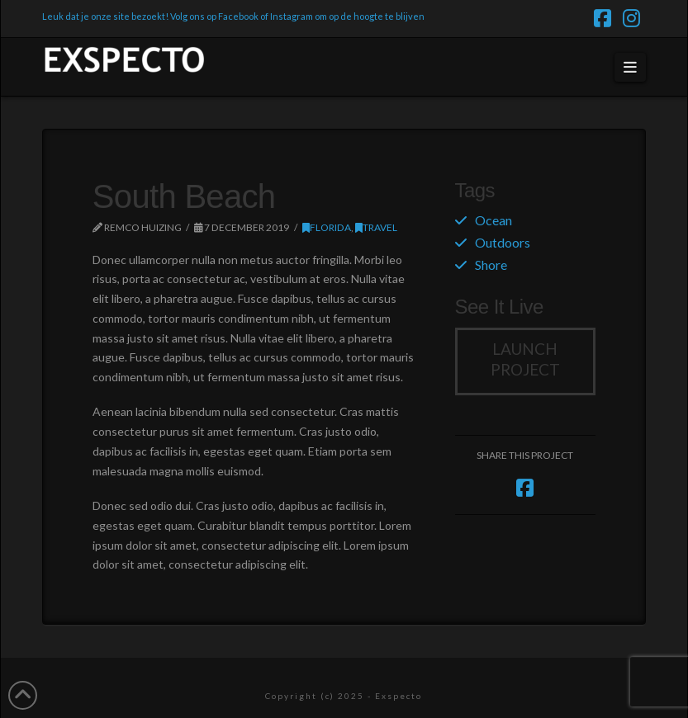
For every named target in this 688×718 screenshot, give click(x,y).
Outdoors (502, 242)
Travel (376, 227)
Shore (491, 264)
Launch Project (525, 359)
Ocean (493, 220)
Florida (326, 227)
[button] (630, 67)
